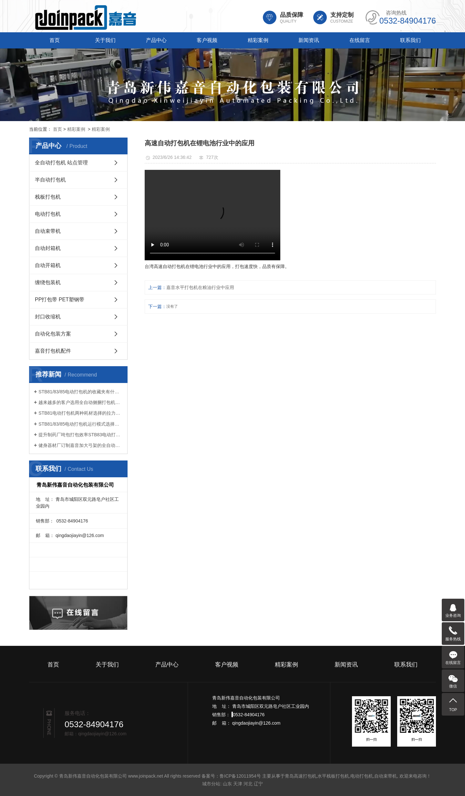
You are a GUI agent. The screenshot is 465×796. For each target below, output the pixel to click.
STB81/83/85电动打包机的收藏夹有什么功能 (80, 391)
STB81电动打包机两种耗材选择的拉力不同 (80, 413)
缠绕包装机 (48, 282)
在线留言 (359, 40)
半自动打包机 (50, 179)
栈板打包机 (48, 197)
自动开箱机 (48, 265)
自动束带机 (48, 231)
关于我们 (105, 40)
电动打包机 (48, 214)
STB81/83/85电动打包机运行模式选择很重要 (80, 424)
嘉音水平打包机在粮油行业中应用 (200, 287)
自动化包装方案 (53, 333)
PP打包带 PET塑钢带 (59, 299)
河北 (248, 783)
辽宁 (258, 783)
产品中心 (156, 40)
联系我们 (410, 40)
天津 (237, 783)
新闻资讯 (308, 40)
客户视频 (207, 40)
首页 (54, 40)
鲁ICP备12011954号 (240, 776)
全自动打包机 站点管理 (61, 162)
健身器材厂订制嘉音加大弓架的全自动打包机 (80, 445)
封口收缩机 (48, 316)
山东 (227, 783)
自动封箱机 (48, 248)
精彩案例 (258, 40)
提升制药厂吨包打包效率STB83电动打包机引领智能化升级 (80, 434)
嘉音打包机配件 (53, 351)
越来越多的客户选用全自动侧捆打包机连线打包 (80, 402)
